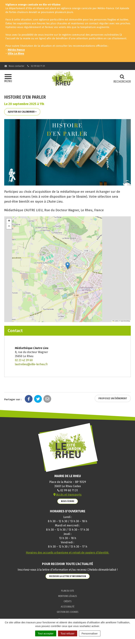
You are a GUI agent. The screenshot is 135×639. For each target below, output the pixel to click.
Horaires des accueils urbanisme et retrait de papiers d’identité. (67, 552)
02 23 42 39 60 (24, 360)
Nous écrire (67, 501)
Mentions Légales (67, 596)
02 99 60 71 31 (36, 66)
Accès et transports (67, 494)
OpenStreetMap (125, 321)
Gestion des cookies (67, 611)
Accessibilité (67, 606)
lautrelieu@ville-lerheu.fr (31, 364)
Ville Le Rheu (16, 53)
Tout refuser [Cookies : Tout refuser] (68, 633)
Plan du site (67, 590)
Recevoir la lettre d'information (67, 576)
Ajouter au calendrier (22, 111)
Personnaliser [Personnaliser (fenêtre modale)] (90, 633)
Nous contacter (14, 66)
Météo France (16, 49)
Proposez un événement (112, 398)
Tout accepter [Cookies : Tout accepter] (46, 633)
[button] (67, 265)
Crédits (68, 601)
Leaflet (115, 321)
